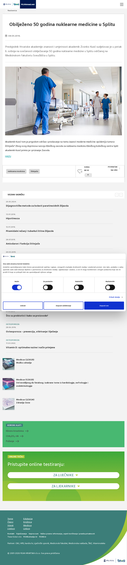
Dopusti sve (104, 305)
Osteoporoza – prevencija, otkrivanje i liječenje (32, 331)
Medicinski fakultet (59, 543)
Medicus (27, 525)
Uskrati (23, 305)
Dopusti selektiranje (63, 305)
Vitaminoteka (99, 543)
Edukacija (28, 518)
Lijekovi (11, 528)
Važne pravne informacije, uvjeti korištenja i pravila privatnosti (67, 533)
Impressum (34, 533)
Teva (10, 537)
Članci (10, 522)
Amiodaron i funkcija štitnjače (23, 243)
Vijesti (10, 525)
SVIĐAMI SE (88, 171)
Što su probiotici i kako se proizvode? (27, 315)
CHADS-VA (12, 436)
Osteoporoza (12, 324)
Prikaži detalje (114, 297)
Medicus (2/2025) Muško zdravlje (18, 364)
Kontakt (11, 533)
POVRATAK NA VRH (112, 168)
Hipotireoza (13, 218)
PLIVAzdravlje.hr (30, 537)
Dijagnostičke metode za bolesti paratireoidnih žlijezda (37, 205)
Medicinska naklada (78, 543)
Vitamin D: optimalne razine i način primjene (30, 347)
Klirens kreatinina (15, 430)
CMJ (17, 543)
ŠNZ (90, 543)
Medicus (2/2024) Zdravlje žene (18, 404)
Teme (10, 518)
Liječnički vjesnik (41, 543)
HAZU (8, 156)
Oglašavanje (21, 533)
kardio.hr (29, 543)
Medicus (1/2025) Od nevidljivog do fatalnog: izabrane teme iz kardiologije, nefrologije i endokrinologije (45, 384)
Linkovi (26, 528)
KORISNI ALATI (14, 425)
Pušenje (10, 441)
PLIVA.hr (42, 537)
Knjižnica (27, 522)
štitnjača (34, 171)
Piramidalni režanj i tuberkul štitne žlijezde (30, 231)
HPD (22, 543)
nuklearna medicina (16, 171)
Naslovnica (12, 10)
